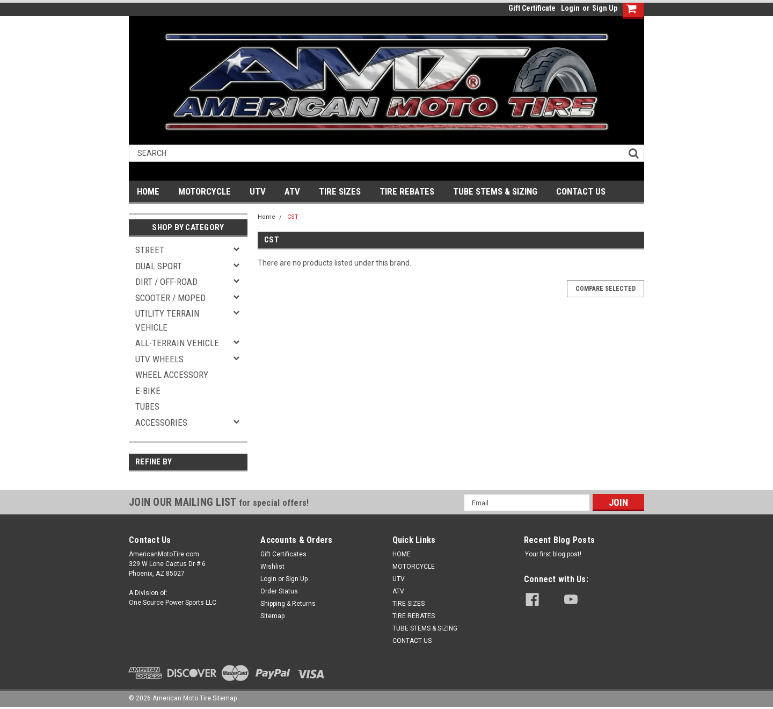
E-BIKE (148, 390)
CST (292, 216)
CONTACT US (581, 191)
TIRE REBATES (407, 191)
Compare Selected (605, 288)
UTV (258, 191)
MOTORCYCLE (204, 191)
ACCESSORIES (161, 422)
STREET (149, 250)
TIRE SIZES (340, 191)
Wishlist (272, 566)
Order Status (279, 591)
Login (570, 8)
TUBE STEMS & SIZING (495, 191)
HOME (148, 191)
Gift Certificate (532, 8)
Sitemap (272, 616)
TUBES (147, 406)
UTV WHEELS (159, 359)
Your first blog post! (553, 554)
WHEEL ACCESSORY (171, 374)
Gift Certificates (283, 554)
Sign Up (604, 8)
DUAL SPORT (158, 266)
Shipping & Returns (288, 603)
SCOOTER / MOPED (170, 297)
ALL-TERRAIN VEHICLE (177, 343)
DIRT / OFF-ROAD (166, 281)
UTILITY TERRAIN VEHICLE (167, 320)
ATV (292, 191)
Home (266, 216)
